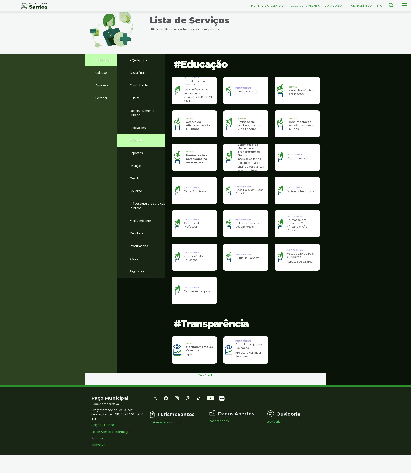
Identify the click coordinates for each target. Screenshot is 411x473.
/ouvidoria (274, 435)
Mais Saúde (206, 389)
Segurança (137, 271)
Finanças (136, 166)
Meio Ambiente (140, 220)
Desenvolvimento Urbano (142, 113)
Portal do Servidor (268, 5)
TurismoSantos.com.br (165, 436)
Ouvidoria (334, 5)
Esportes (136, 153)
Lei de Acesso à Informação (110, 445)
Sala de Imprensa (305, 5)
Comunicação (139, 85)
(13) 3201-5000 (102, 439)
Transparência (360, 5)
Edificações (138, 128)
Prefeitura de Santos (34, 6)
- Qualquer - (104, 60)
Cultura (135, 98)
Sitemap (97, 452)
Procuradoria (139, 246)
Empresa (101, 85)
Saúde (134, 258)
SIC (379, 5)
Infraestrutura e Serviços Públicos (147, 205)
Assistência (138, 72)
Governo (136, 191)
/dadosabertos (219, 434)
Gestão (135, 178)
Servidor (101, 98)
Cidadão (101, 72)
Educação (136, 140)
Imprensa (98, 458)
